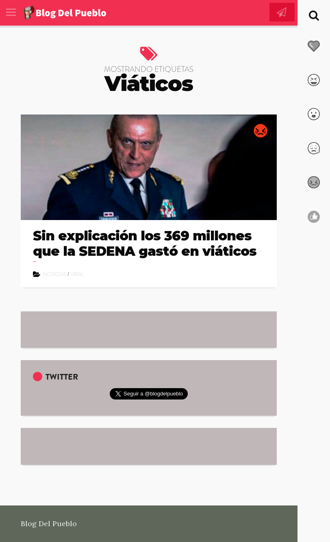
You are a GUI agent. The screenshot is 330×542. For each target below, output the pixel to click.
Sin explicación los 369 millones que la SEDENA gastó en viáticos (144, 243)
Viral (77, 274)
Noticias (54, 274)
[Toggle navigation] (11, 12)
